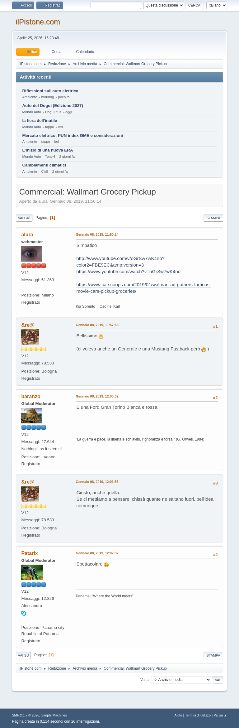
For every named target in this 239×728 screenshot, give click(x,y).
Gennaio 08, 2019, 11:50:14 (97, 234)
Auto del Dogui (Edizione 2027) (52, 105)
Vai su (23, 655)
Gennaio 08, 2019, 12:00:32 (97, 396)
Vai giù (24, 218)
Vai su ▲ (220, 715)
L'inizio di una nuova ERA (47, 150)
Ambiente (29, 97)
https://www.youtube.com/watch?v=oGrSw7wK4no (128, 271)
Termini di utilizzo (198, 715)
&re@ (27, 325)
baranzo (30, 396)
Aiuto (178, 715)
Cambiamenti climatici (44, 165)
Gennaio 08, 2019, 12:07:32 (97, 553)
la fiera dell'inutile (39, 120)
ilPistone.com (38, 21)
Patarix (29, 553)
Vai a (144, 679)
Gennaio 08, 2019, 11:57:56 (97, 325)
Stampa (213, 218)
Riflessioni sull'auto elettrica (50, 91)
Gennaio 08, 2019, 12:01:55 (97, 482)
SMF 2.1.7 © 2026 (25, 715)
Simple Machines (54, 715)
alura (27, 234)
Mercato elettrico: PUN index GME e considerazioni (72, 135)
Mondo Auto (31, 112)
